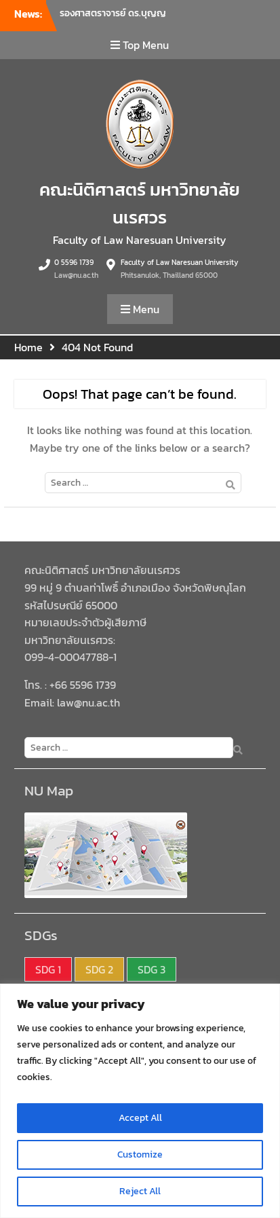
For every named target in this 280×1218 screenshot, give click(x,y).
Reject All (140, 1191)
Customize (140, 1154)
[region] (140, 1101)
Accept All (140, 1118)
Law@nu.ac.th (76, 275)
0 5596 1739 (74, 262)
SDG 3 (151, 969)
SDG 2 (99, 969)
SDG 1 (48, 969)
